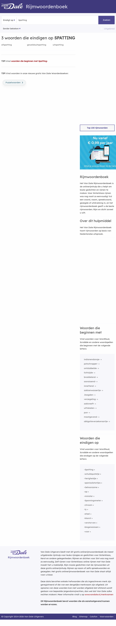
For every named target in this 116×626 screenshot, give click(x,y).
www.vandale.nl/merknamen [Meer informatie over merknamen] (99, 594)
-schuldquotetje (91, 474)
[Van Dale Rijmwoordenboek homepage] (13, 7)
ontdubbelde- (90, 368)
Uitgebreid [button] (109, 28)
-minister (88, 496)
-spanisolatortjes (92, 482)
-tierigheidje (90, 478)
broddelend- (90, 377)
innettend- (89, 386)
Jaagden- (89, 394)
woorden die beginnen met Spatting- (29, 61)
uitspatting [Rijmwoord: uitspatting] (58, 44)
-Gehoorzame (90, 487)
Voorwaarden (106, 616)
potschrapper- (91, 363)
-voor (86, 531)
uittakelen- (89, 408)
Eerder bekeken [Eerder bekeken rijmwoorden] (11, 28)
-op (85, 491)
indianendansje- (92, 359)
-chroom (88, 505)
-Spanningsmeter (92, 500)
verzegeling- (90, 399)
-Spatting (88, 469)
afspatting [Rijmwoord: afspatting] (6, 44)
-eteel (87, 514)
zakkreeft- (89, 403)
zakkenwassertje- (92, 390)
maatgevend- (91, 417)
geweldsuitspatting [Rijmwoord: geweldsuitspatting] (36, 44)
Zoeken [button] (106, 20)
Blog (74, 616)
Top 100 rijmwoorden (97, 128)
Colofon (93, 616)
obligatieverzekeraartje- (96, 421)
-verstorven (90, 522)
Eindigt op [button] (8, 20)
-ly (85, 509)
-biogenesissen (91, 527)
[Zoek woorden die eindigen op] (31, 20)
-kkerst (87, 518)
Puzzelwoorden (14, 82)
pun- (86, 412)
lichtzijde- (89, 372)
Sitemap (83, 616)
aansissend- (90, 381)
